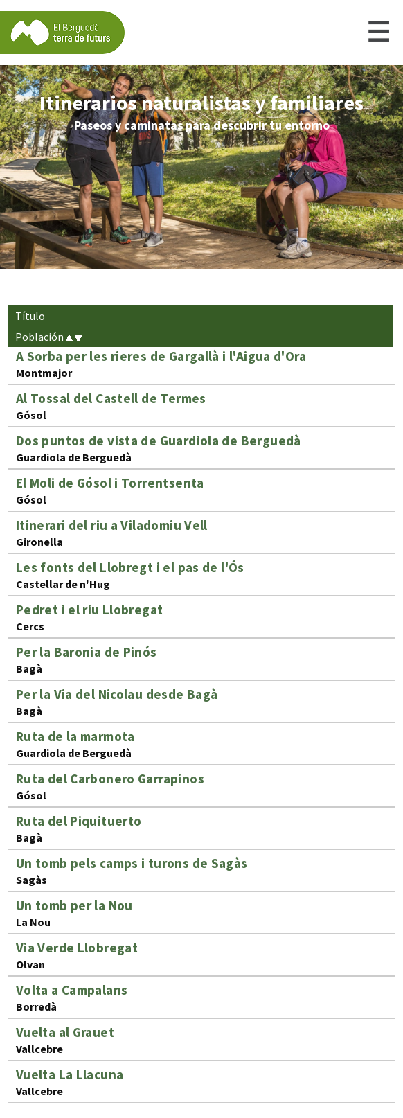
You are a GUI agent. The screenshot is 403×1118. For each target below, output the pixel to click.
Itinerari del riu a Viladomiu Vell (112, 525)
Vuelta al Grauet (65, 1032)
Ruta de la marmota (75, 736)
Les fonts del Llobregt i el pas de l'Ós (130, 567)
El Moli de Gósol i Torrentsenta (110, 482)
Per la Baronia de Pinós (86, 652)
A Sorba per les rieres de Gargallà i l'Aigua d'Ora (161, 356)
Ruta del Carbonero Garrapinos (110, 778)
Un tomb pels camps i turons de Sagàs (132, 863)
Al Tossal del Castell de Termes (111, 398)
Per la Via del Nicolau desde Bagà (117, 694)
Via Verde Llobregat (77, 947)
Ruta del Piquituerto (79, 821)
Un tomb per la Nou (74, 905)
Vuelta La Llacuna (70, 1074)
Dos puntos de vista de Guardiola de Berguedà (158, 440)
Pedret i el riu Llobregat (89, 609)
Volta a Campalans (72, 990)
